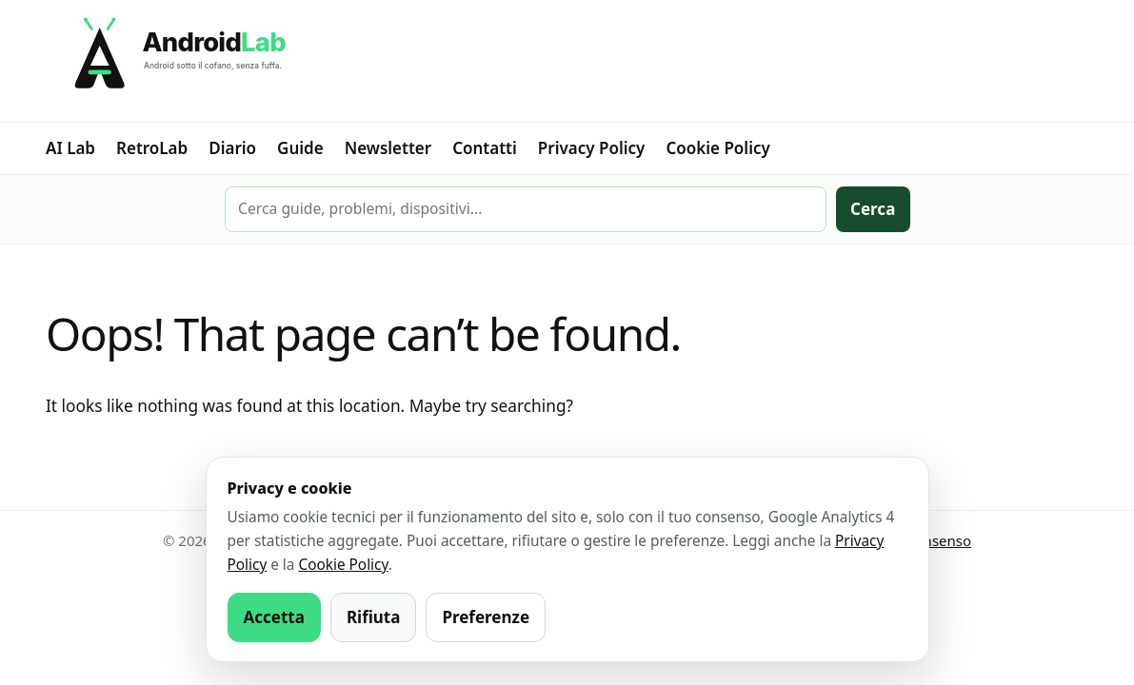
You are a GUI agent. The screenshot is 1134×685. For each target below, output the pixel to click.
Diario (232, 148)
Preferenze (485, 617)
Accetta (274, 617)
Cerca (872, 209)
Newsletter (388, 148)
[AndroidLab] (567, 61)
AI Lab (70, 148)
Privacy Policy (592, 148)
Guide (300, 148)
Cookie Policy (717, 148)
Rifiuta (374, 617)
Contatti (484, 148)
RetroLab (152, 148)
